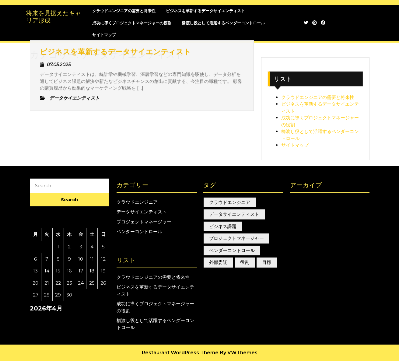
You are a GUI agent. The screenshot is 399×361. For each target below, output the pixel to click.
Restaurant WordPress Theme (180, 353)
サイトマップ (295, 145)
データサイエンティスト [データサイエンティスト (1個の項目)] (234, 214)
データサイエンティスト (142, 212)
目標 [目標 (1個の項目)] (266, 262)
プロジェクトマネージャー (144, 222)
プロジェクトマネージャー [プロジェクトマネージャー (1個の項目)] (236, 238)
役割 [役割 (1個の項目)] (244, 262)
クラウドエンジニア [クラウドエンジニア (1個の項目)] (229, 202)
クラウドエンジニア (137, 202)
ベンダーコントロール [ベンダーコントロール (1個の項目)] (232, 250)
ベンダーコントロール (139, 231)
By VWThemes (238, 353)
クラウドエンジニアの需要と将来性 (317, 97)
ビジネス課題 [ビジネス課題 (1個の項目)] (222, 226)
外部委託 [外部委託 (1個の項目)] (218, 262)
